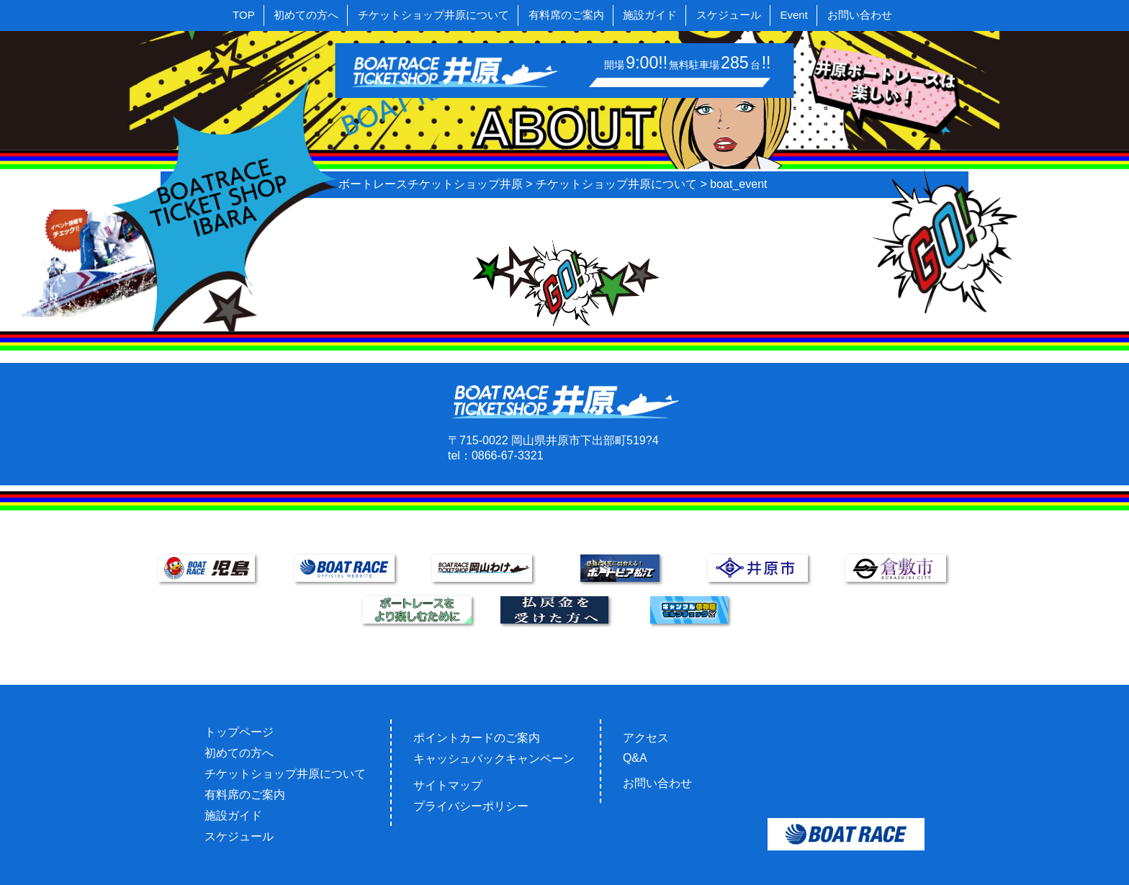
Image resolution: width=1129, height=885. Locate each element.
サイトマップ (447, 785)
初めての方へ (306, 15)
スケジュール (728, 15)
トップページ (239, 732)
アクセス (646, 738)
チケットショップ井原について (433, 15)
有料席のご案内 (566, 15)
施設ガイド (650, 15)
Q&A (635, 758)
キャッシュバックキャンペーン (494, 759)
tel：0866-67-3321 (496, 455)
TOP (244, 15)
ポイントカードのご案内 (476, 738)
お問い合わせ (859, 15)
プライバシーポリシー (470, 806)
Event (794, 15)
